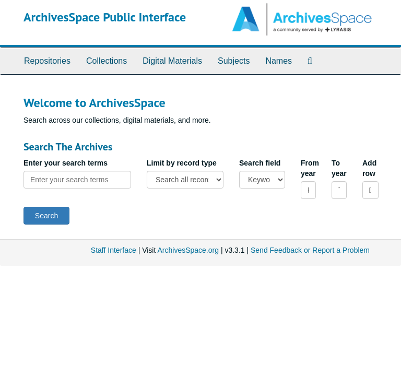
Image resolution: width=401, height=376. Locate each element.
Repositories (47, 60)
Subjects (234, 60)
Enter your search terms (65, 163)
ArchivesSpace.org (188, 250)
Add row (369, 168)
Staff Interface (113, 250)
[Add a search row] (370, 190)
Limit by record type (182, 163)
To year (339, 168)
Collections (106, 60)
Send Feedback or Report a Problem (310, 250)
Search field (259, 163)
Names (278, 60)
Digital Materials (172, 60)
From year (308, 168)
